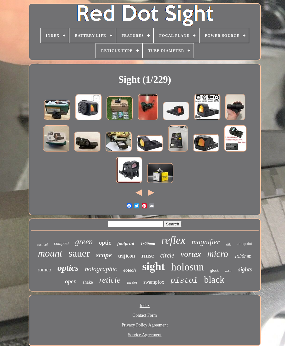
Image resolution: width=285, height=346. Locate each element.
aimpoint (245, 243)
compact (61, 243)
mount (50, 253)
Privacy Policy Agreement (145, 325)
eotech (129, 270)
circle (167, 255)
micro (217, 254)
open (71, 281)
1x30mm (242, 256)
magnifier (206, 242)
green (84, 241)
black (214, 279)
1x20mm (147, 243)
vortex (191, 254)
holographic (101, 269)
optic (105, 243)
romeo (44, 270)
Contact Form (145, 315)
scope (104, 255)
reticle (110, 280)
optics (68, 268)
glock (214, 270)
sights (245, 269)
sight (153, 266)
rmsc (147, 255)
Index (145, 305)
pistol (184, 280)
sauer (79, 253)
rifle (228, 244)
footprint (125, 243)
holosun (187, 267)
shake (88, 282)
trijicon (126, 256)
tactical (42, 244)
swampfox (153, 282)
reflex (173, 240)
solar (228, 271)
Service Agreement (145, 334)
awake (132, 282)
